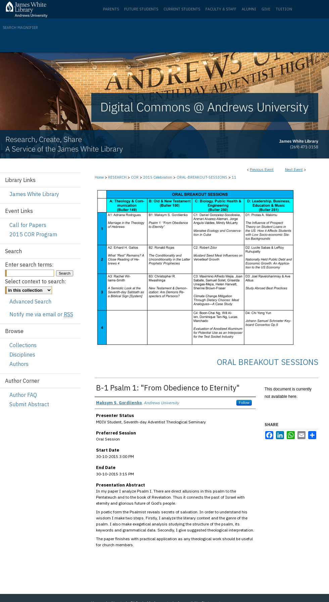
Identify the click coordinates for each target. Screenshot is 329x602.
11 (234, 177)
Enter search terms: (29, 264)
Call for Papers (27, 225)
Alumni (249, 9)
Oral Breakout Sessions (267, 362)
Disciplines (22, 354)
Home (99, 177)
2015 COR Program (33, 234)
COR (135, 177)
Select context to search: (35, 281)
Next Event (294, 169)
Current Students (181, 9)
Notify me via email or (41, 314)
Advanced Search (30, 301)
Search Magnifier (20, 27)
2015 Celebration (158, 177)
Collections (23, 345)
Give (266, 9)
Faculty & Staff (220, 9)
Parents (111, 9)
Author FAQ (23, 394)
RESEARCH (118, 177)
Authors (19, 364)
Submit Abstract (29, 404)
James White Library (34, 194)
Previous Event (262, 169)
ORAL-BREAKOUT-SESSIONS (202, 177)
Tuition (284, 9)
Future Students (141, 9)
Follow (244, 403)
